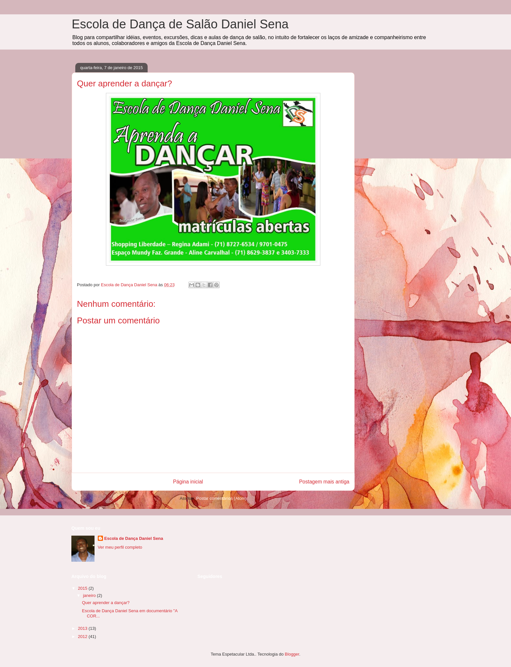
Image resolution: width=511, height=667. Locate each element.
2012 (83, 636)
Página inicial (188, 481)
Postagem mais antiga (324, 481)
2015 (83, 588)
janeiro (90, 595)
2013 (83, 628)
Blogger (292, 654)
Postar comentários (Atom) (221, 498)
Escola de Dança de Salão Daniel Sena (180, 24)
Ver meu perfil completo (120, 547)
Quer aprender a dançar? (105, 602)
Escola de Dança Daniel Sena (133, 538)
